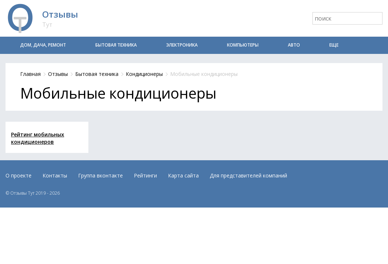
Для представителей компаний (248, 175)
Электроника (182, 45)
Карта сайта (183, 175)
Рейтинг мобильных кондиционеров (37, 138)
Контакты (55, 175)
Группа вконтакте (100, 175)
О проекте (19, 175)
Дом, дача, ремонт (43, 45)
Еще (333, 45)
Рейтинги (145, 175)
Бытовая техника (116, 45)
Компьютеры (243, 45)
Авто (294, 45)
